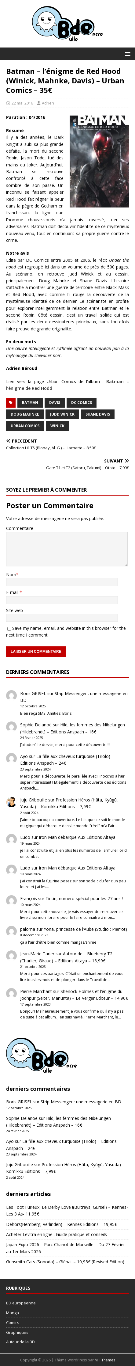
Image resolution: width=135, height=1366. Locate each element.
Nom (11, 574)
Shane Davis (98, 414)
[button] (126, 53)
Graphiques (17, 1332)
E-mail (13, 592)
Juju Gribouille (33, 800)
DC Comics (81, 402)
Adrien (48, 103)
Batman (30, 402)
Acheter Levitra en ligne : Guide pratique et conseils (56, 1234)
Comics (12, 1322)
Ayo (24, 756)
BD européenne (21, 1303)
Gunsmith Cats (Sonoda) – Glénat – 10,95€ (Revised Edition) (65, 1262)
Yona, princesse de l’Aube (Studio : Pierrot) (85, 929)
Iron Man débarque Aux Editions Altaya (77, 837)
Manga (12, 1312)
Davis (54, 402)
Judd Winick (62, 414)
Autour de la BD (20, 1342)
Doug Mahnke (25, 414)
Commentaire (19, 528)
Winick (57, 425)
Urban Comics (25, 425)
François (28, 898)
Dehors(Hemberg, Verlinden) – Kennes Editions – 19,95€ (61, 1224)
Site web (14, 610)
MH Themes (105, 1360)
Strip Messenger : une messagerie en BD (81, 1102)
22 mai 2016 (22, 103)
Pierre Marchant (36, 991)
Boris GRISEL (33, 693)
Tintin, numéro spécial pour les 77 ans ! (84, 898)
